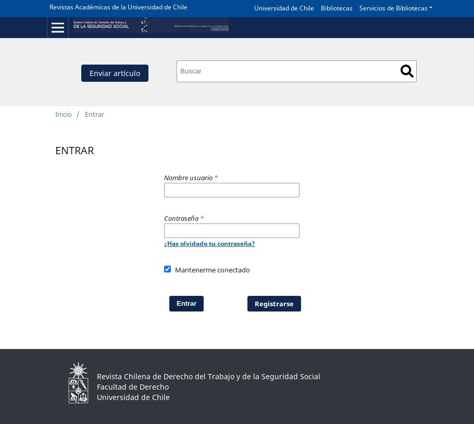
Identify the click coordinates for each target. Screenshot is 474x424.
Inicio (63, 114)
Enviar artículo (115, 73)
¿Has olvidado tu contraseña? (209, 243)
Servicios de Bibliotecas (393, 8)
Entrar (186, 303)
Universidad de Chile (284, 8)
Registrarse (274, 303)
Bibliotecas (337, 8)
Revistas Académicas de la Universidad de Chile (118, 7)
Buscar (407, 71)
